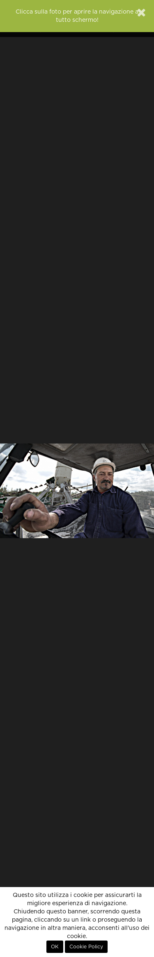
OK (55, 946)
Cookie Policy (86, 946)
